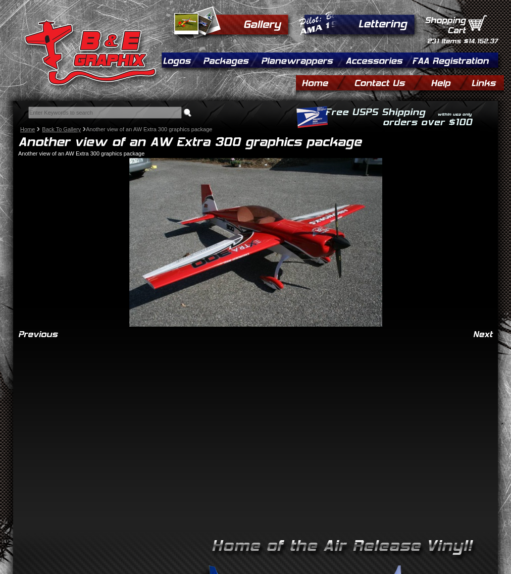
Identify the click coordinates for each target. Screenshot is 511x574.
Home (27, 129)
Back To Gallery (61, 129)
